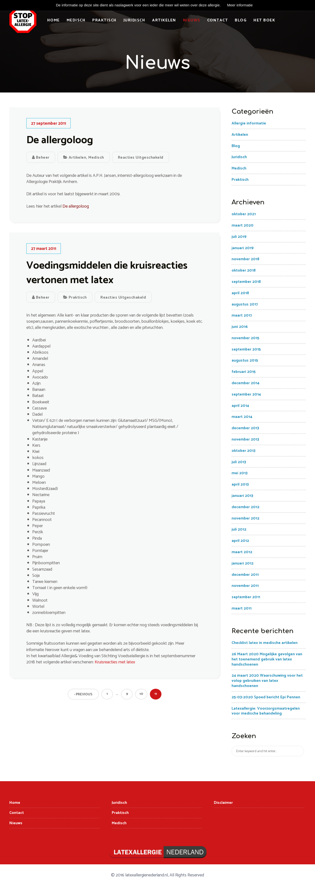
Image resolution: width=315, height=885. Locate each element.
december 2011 (245, 574)
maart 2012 (242, 552)
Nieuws (191, 20)
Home (53, 20)
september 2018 (246, 282)
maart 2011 (242, 608)
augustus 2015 (245, 360)
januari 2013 (242, 496)
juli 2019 (239, 237)
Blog (241, 20)
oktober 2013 (243, 451)
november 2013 (245, 439)
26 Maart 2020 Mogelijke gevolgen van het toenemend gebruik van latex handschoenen (267, 659)
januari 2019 (243, 248)
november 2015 (245, 338)
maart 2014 (242, 417)
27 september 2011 (48, 123)
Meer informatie (240, 5)
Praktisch (105, 20)
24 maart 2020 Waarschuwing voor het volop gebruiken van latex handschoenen (267, 680)
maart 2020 (242, 225)
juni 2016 (240, 327)
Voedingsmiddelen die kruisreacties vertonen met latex (107, 273)
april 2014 (240, 406)
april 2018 (240, 293)
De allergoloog (59, 140)
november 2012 (245, 518)
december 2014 (245, 383)
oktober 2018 (244, 270)
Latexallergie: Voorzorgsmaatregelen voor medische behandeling (266, 711)
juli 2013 (239, 462)
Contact (217, 20)
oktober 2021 (244, 214)
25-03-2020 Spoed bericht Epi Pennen (266, 697)
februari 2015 (244, 372)
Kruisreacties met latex (115, 662)
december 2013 (245, 428)
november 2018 (245, 259)
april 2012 (240, 541)
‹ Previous (83, 695)
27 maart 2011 (43, 248)
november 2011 (245, 586)
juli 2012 (239, 529)
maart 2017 (242, 315)
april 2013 (240, 484)
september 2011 (246, 597)
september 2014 (246, 394)
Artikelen (164, 20)
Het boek (264, 20)
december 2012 (245, 507)
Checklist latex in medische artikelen (265, 643)
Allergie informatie (249, 123)
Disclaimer (223, 803)
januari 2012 (242, 563)
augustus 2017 (245, 304)
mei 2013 (240, 473)
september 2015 (246, 349)
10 (141, 694)
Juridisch (134, 20)
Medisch (76, 20)
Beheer (40, 157)
